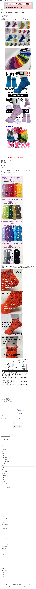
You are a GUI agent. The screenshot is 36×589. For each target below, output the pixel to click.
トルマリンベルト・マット (6, 512)
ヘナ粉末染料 (4, 489)
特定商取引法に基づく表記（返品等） (8, 399)
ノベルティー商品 (4, 518)
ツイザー (3, 485)
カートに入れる (17, 426)
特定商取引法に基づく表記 (17, 584)
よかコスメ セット (5, 522)
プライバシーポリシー (24, 584)
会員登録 (3, 574)
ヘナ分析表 (3, 566)
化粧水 (3, 451)
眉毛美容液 (3, 479)
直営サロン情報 (4, 560)
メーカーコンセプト (5, 558)
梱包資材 (3, 516)
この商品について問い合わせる (7, 401)
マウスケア (3, 540)
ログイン (3, 576)
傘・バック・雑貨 (4, 510)
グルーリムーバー (4, 473)
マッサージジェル (4, 457)
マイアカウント (4, 572)
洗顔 (2, 445)
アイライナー (4, 481)
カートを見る (24, 12)
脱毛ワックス (4, 463)
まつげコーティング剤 (5, 477)
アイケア (3, 542)
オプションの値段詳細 (5, 398)
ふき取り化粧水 (4, 449)
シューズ (3, 520)
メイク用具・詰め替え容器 (6, 487)
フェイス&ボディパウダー (5, 483)
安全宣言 (3, 564)
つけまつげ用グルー (5, 471)
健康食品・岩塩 (4, 548)
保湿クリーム (4, 455)
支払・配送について (9, 12)
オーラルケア (4, 465)
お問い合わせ (17, 12)
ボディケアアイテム (5, 534)
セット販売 (5, 16)
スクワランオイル (4, 459)
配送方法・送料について (5, 570)
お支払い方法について (5, 568)
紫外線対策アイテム (5, 546)
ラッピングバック (4, 514)
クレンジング (4, 443)
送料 (2, 562)
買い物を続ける (4, 402)
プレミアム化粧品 (4, 538)
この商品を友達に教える (6, 400)
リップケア (3, 467)
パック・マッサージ (5, 544)
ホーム (2, 12)
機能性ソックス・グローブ (7, 15)
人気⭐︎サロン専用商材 (5, 524)
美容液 (3, 453)
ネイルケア (3, 469)
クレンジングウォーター (5, 447)
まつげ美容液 (4, 475)
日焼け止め (3, 441)
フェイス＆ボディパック (5, 461)
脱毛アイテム (4, 550)
